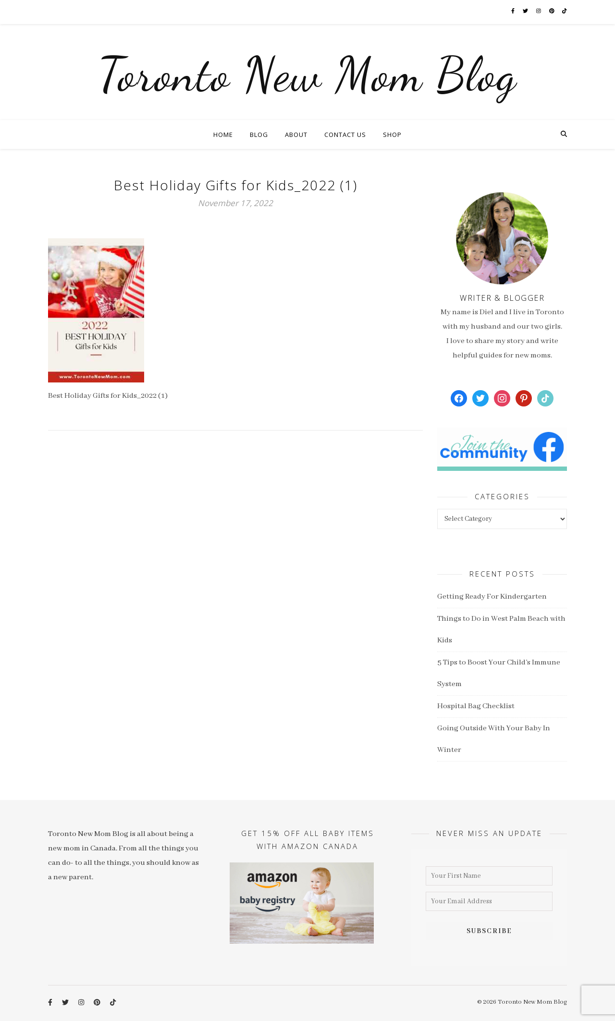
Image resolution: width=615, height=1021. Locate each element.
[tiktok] (564, 12)
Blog (259, 134)
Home (223, 134)
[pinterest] (552, 12)
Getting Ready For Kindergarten (492, 597)
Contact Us (345, 134)
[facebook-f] (513, 12)
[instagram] (539, 12)
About (296, 134)
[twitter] (526, 12)
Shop (392, 134)
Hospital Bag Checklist (476, 706)
